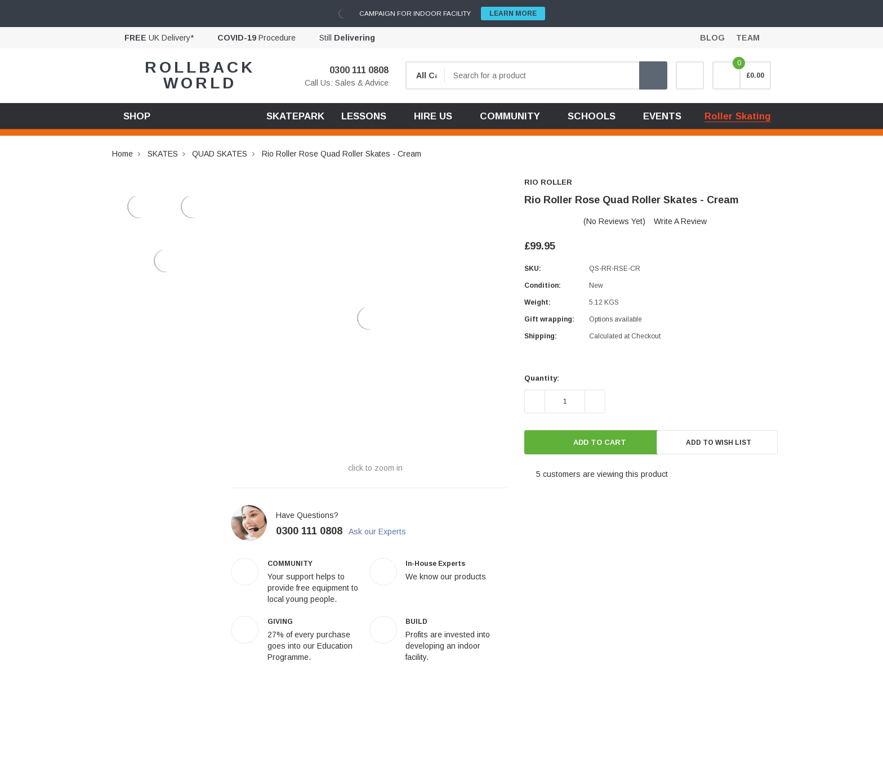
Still (347, 37)
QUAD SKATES (219, 153)
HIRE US (433, 116)
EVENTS (662, 116)
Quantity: (541, 378)
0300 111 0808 (352, 70)
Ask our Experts (384, 531)
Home (122, 153)
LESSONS (363, 116)
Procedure (256, 37)
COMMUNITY (510, 116)
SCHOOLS (592, 116)
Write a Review (680, 221)
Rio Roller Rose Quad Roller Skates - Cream (341, 153)
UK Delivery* (159, 37)
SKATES (163, 153)
